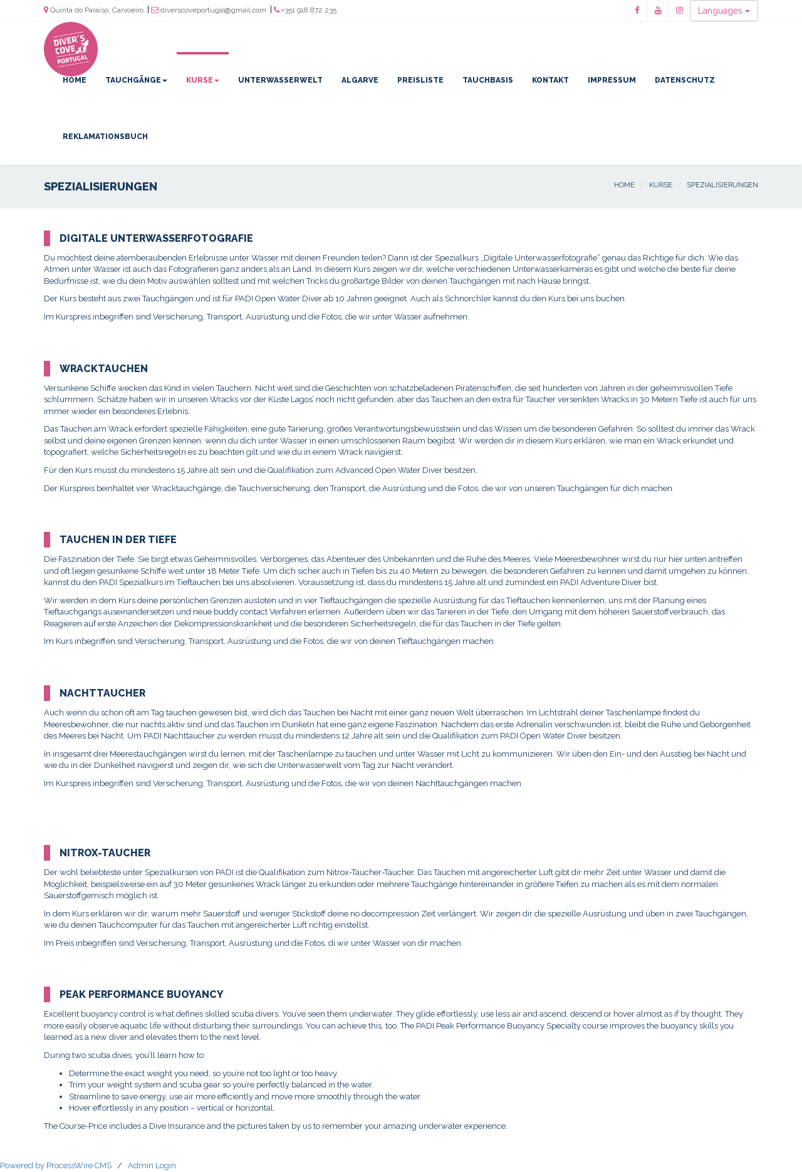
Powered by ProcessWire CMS (56, 1165)
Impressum (612, 80)
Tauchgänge (136, 80)
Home (74, 80)
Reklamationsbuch (105, 136)
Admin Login (152, 1165)
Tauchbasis (487, 80)
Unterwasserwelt (280, 80)
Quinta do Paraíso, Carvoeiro (93, 10)
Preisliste (420, 80)
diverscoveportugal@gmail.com (208, 10)
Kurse (202, 80)
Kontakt (550, 80)
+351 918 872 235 (305, 10)
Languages (724, 11)
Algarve (359, 80)
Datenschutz (685, 80)
